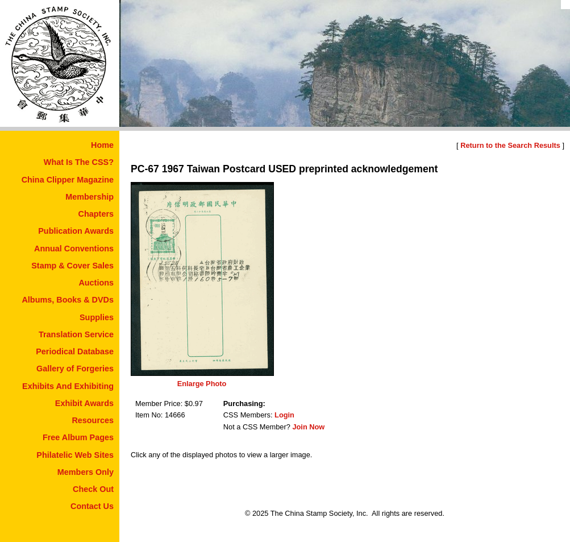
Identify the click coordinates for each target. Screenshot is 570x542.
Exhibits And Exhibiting (68, 386)
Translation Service (76, 334)
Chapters (96, 213)
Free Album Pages (78, 437)
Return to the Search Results (510, 145)
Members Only (85, 472)
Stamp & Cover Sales (72, 265)
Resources (93, 420)
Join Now (308, 427)
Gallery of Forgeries (75, 368)
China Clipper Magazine (68, 179)
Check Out (93, 489)
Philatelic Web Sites (75, 455)
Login (284, 415)
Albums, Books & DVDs (68, 299)
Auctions (96, 282)
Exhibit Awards (84, 403)
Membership (89, 196)
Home (102, 145)
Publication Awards (76, 230)
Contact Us (92, 506)
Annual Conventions (74, 248)
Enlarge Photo (202, 383)
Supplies (97, 317)
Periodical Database (75, 351)
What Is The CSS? (79, 162)
